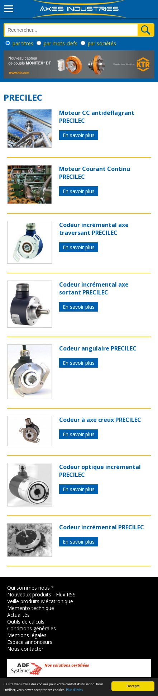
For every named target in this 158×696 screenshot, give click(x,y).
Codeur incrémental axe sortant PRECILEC (94, 288)
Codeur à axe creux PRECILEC (100, 420)
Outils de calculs (25, 621)
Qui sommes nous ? (30, 587)
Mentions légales (27, 635)
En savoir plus (79, 135)
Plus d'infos (74, 690)
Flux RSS (66, 594)
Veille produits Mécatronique (40, 601)
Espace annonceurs (29, 642)
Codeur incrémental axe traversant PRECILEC (94, 229)
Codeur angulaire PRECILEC (98, 348)
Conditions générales (31, 628)
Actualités (18, 614)
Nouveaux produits (29, 594)
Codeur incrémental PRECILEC (101, 527)
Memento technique (30, 608)
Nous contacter (25, 648)
